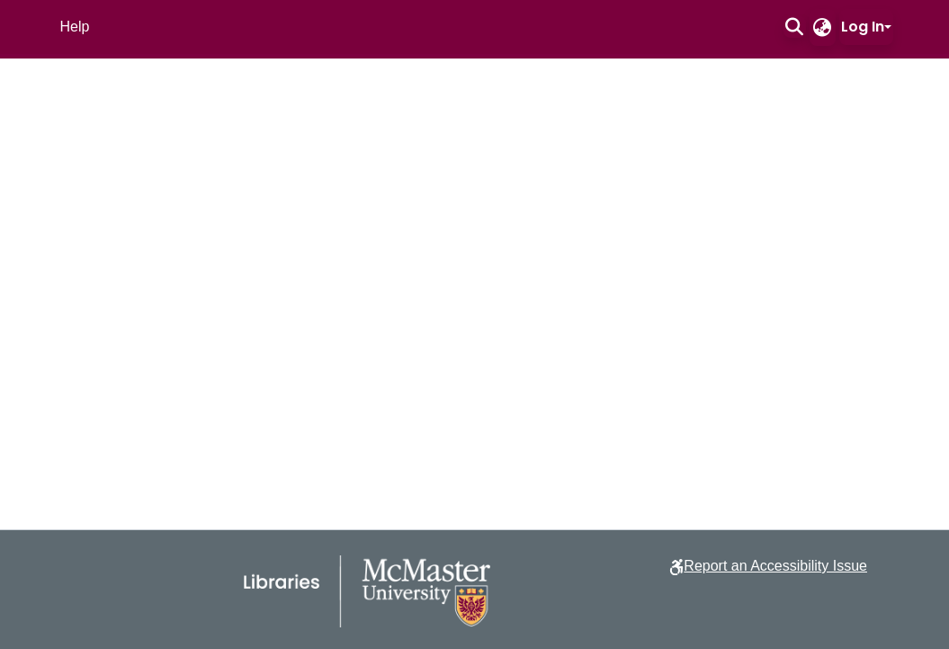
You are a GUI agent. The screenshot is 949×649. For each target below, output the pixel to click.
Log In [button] (862, 26)
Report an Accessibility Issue (775, 565)
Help (75, 26)
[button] (794, 27)
